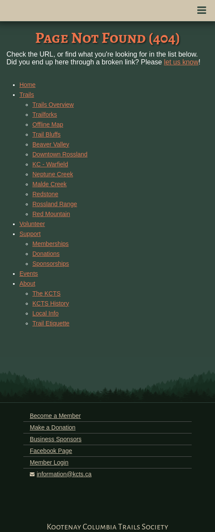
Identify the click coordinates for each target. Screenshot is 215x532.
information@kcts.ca (64, 474)
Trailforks (44, 114)
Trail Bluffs (46, 134)
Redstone (45, 194)
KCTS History (50, 303)
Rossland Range (54, 204)
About (27, 283)
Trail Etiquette (51, 323)
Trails (26, 94)
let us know (181, 62)
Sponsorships (50, 263)
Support (30, 233)
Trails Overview (53, 104)
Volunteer (32, 223)
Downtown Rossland (60, 154)
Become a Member (55, 415)
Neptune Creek (52, 174)
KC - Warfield (50, 164)
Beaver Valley (50, 144)
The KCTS (46, 293)
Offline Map (47, 124)
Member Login (49, 462)
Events (28, 273)
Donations (46, 253)
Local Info (45, 313)
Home (27, 84)
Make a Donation (53, 427)
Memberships (50, 243)
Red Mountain (51, 213)
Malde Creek (49, 184)
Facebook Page (51, 450)
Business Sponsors (56, 439)
